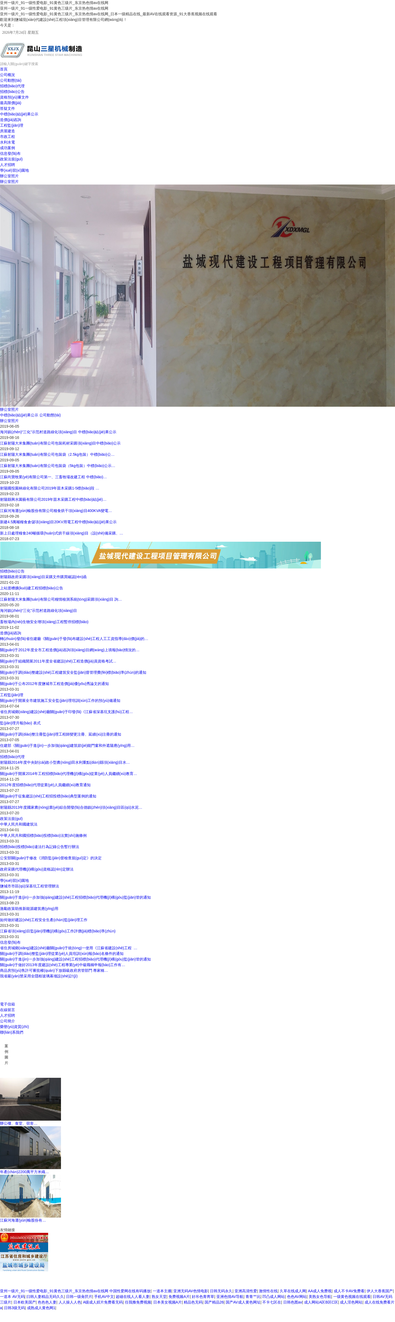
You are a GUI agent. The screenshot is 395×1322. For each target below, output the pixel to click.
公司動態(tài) (10, 80)
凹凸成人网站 (273, 1296)
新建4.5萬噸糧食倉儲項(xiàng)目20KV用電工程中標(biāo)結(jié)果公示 (58, 522)
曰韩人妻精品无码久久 (45, 1296)
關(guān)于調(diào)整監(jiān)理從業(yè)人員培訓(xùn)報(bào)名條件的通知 (62, 953)
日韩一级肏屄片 (79, 1296)
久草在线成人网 (293, 1291)
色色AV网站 (297, 1296)
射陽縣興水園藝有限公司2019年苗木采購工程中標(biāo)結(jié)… (53, 499)
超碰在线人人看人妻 (132, 1296)
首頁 (3, 69)
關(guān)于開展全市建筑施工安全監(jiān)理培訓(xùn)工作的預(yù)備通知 (60, 700)
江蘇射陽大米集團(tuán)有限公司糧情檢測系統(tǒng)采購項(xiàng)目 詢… (61, 599)
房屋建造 (7, 131)
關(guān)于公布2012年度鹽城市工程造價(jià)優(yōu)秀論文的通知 (54, 683)
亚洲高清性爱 (246, 1291)
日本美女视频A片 (167, 1302)
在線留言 (7, 1010)
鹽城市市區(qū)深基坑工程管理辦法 (29, 886)
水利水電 (7, 142)
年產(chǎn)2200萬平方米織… (24, 1172)
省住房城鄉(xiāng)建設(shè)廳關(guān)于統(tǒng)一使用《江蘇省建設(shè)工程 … (68, 948)
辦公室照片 (9, 176)
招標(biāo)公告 (12, 91)
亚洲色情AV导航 (230, 1296)
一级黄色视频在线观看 (352, 1296)
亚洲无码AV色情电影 (190, 1291)
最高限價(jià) (10, 103)
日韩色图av (292, 1302)
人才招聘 (7, 165)
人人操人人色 (70, 1302)
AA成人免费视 (320, 1291)
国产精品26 (214, 1302)
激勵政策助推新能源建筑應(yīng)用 (29, 908)
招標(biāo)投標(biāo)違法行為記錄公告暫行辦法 (39, 847)
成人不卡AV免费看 (349, 1291)
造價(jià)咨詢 (10, 120)
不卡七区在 (271, 1302)
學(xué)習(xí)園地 (14, 170)
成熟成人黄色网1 (41, 1308)
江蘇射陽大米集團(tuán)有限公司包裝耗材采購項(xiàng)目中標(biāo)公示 (60, 443)
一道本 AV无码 (12, 1296)
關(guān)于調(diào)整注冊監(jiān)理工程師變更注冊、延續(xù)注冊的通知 (60, 734)
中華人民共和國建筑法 (18, 824)
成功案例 (7, 148)
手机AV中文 (104, 1296)
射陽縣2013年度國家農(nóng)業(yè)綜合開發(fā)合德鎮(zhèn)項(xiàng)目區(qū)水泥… (71, 807)
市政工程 (7, 136)
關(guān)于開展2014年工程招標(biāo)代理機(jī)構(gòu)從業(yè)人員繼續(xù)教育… (68, 773)
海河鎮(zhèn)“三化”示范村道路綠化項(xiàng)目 (38, 610)
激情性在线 (268, 1291)
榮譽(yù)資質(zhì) (14, 1027)
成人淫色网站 (351, 1302)
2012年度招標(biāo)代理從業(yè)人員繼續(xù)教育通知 (45, 785)
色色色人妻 (47, 1302)
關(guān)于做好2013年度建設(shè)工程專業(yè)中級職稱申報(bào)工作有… (62, 965)
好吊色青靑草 (203, 1296)
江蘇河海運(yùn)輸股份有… (23, 1220)
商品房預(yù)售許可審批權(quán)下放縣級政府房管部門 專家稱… (54, 970)
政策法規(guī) (11, 159)
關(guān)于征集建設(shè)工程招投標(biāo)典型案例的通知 (48, 796)
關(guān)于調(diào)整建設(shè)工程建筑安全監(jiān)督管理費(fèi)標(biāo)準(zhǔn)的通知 (73, 672)
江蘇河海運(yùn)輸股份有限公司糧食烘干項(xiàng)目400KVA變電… (56, 511)
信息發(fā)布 (10, 153)
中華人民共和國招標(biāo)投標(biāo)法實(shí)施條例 (43, 835)
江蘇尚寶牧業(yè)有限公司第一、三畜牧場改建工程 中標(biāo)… (53, 477)
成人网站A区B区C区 (321, 1302)
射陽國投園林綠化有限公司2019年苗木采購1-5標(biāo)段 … (49, 488)
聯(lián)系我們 (11, 1032)
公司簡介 (7, 1021)
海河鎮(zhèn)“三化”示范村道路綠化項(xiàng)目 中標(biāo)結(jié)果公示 (58, 432)
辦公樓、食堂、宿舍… (18, 1123)
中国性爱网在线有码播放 (130, 1291)
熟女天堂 (159, 1296)
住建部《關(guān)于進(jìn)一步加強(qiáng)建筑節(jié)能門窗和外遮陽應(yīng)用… (67, 745)
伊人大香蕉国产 (380, 1291)
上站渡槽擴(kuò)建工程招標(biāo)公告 (31, 588)
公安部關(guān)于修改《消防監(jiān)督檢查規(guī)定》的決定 (51, 858)
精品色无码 (193, 1302)
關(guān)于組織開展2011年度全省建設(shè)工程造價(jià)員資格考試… (58, 661)
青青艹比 (253, 1296)
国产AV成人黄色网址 (243, 1302)
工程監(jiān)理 (11, 125)
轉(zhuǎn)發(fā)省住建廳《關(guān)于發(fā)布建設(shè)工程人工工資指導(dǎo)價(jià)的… (74, 638)
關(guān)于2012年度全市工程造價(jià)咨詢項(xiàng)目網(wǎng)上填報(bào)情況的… (69, 650)
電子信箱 (7, 1004)
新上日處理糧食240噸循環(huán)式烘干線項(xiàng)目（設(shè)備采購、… (61, 533)
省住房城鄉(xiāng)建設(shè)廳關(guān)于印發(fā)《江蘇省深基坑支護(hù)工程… (66, 712)
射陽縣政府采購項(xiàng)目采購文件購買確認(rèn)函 (43, 577)
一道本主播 (162, 1291)
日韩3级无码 (14, 1308)
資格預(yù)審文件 (14, 97)
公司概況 (7, 75)
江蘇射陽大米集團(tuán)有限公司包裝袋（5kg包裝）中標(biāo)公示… (57, 466)
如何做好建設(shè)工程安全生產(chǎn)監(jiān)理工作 (43, 920)
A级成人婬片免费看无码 (103, 1302)
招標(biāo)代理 (12, 86)
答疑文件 (7, 108)
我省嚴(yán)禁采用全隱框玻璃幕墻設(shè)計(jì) (39, 976)
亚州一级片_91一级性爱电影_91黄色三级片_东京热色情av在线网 (54, 1291)
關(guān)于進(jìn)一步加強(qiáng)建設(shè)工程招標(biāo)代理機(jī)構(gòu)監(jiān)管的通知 (75, 897)
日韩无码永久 (221, 1291)
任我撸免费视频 (138, 1302)
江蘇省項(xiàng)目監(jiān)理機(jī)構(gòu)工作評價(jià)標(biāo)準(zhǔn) (58, 931)
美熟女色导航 (320, 1296)
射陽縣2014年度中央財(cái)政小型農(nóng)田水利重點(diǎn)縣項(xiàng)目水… (65, 762)
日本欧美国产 (24, 1302)
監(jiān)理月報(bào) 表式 (20, 723)
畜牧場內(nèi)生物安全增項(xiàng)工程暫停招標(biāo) (44, 622)
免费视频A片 (179, 1296)
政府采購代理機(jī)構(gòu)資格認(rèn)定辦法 (37, 869)
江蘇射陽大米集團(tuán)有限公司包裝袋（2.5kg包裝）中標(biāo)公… (57, 454)
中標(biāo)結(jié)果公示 (19, 114)
